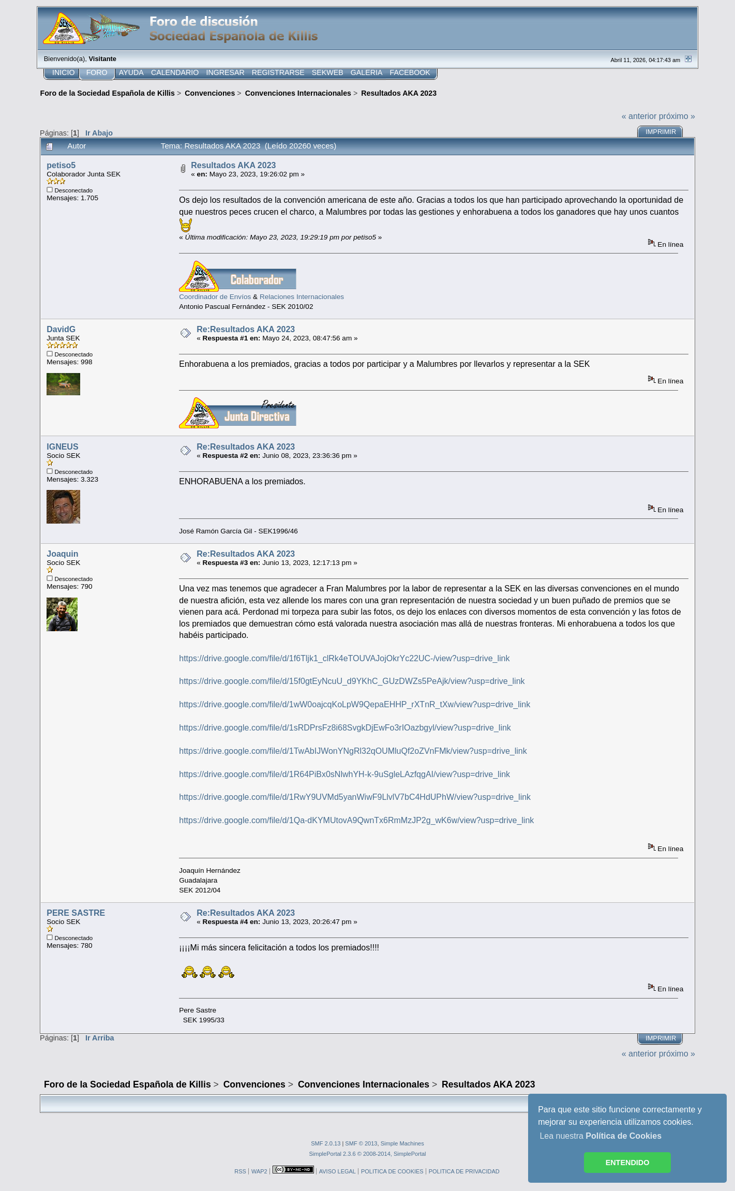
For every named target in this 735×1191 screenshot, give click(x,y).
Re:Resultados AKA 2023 (246, 329)
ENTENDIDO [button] (628, 1162)
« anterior (639, 116)
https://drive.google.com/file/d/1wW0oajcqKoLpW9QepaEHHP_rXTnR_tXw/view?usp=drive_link (354, 704)
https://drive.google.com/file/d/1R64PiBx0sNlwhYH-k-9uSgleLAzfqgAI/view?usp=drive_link (344, 774)
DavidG (61, 329)
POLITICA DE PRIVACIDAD (464, 1171)
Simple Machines (402, 1143)
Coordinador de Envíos (215, 297)
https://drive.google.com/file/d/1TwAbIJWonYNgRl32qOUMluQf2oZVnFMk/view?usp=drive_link (353, 751)
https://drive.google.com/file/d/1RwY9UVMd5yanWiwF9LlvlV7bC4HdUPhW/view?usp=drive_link (355, 797)
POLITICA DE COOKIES (392, 1171)
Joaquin (62, 553)
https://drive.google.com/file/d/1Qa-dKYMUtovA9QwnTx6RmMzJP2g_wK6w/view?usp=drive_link (356, 820)
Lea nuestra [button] (600, 1136)
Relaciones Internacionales (302, 297)
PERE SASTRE (76, 913)
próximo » (677, 116)
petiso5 (61, 165)
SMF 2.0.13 (325, 1143)
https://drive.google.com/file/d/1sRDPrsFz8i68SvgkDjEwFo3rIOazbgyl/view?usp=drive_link (345, 727)
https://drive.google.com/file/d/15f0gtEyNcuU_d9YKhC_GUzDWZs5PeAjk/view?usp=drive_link (351, 681)
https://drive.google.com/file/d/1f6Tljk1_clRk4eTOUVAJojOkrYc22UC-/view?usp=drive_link (344, 658)
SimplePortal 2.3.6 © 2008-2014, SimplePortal (367, 1154)
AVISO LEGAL (337, 1171)
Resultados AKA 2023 (233, 165)
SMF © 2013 (361, 1143)
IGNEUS (62, 446)
